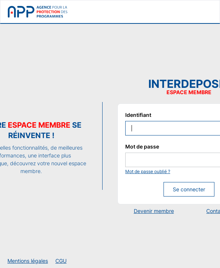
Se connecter (189, 189)
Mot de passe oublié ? (147, 171)
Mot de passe (142, 146)
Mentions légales (27, 261)
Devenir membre (154, 211)
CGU (61, 261)
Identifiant (138, 115)
